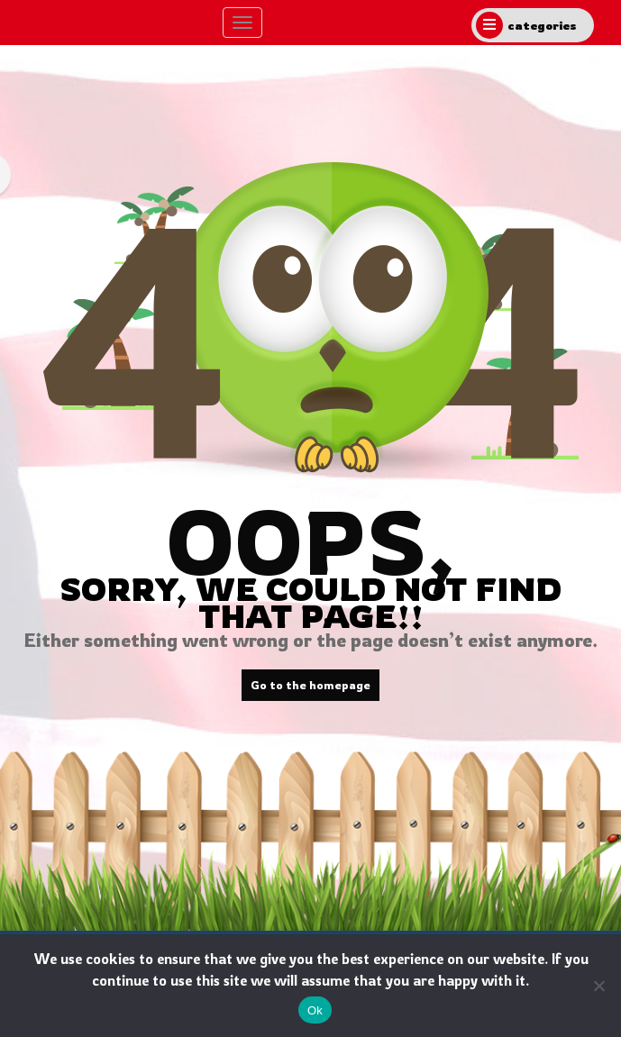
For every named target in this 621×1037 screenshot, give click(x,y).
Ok (315, 1010)
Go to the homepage (310, 685)
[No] (598, 986)
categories (526, 25)
